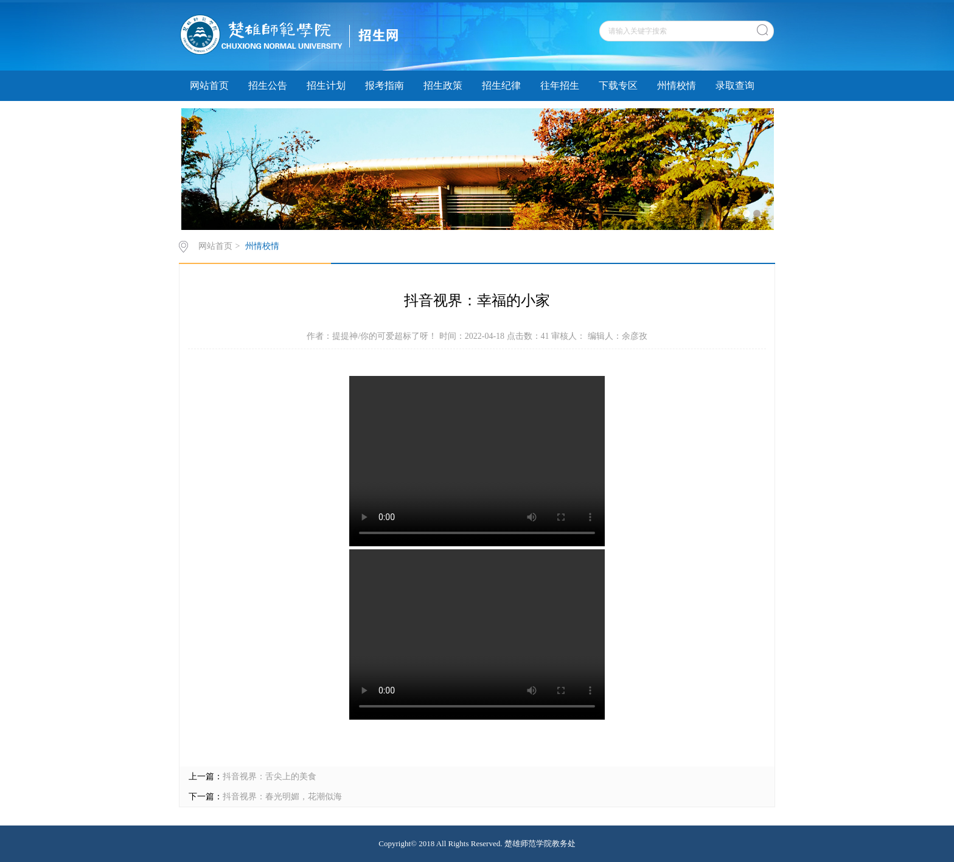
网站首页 (209, 85)
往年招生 (559, 85)
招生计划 (326, 85)
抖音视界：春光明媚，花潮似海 (282, 796)
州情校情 (676, 85)
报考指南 (384, 85)
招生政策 (442, 85)
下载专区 (618, 85)
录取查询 (735, 85)
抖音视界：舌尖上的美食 (269, 776)
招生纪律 (501, 85)
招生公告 (267, 85)
